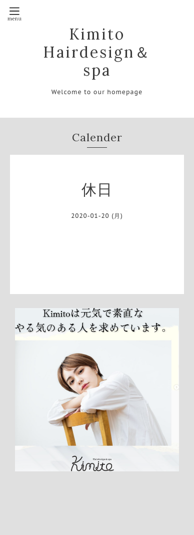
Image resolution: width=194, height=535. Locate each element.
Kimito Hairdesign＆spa (97, 52)
